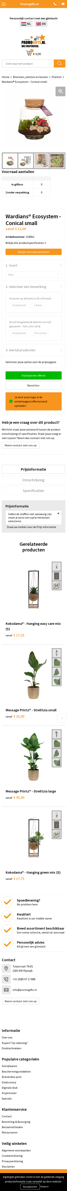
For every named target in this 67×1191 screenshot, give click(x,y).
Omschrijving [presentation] (33, 479)
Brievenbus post (12, 1077)
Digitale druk (10, 1087)
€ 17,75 (15, 878)
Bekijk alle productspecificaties (26, 243)
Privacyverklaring (12, 1161)
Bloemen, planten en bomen (30, 77)
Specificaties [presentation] (33, 490)
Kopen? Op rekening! (14, 1043)
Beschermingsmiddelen (16, 1071)
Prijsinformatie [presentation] (33, 469)
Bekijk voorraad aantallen (33, 252)
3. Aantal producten (20, 350)
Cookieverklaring (12, 1155)
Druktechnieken (11, 1048)
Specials (7, 1098)
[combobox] (28, 63)
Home (5, 77)
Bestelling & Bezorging (16, 1122)
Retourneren (10, 1132)
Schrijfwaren (9, 1066)
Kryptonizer (9, 1093)
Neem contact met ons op (21, 445)
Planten (57, 77)
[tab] (33, 469)
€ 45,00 (15, 797)
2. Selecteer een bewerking (26, 286)
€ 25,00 (15, 716)
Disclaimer (8, 1166)
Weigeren (44, 1186)
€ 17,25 (15, 635)
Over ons (7, 1037)
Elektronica (9, 1082)
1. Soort (12, 265)
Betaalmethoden (12, 1127)
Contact (7, 1116)
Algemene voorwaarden (16, 1150)
